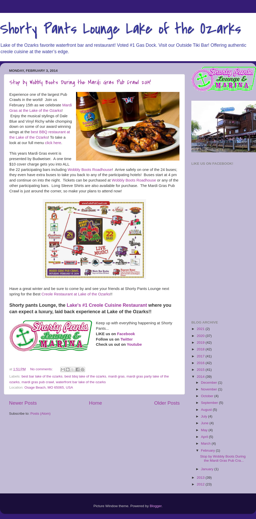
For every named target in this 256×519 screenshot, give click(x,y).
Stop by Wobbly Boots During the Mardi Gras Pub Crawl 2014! (80, 82)
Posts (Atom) (41, 413)
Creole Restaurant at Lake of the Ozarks (76, 294)
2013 (201, 477)
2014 (201, 377)
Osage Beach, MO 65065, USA (49, 387)
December (209, 382)
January (207, 469)
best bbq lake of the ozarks (85, 376)
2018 (201, 349)
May (204, 430)
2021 (201, 329)
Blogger (156, 506)
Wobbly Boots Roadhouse (89, 170)
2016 (201, 363)
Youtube (134, 344)
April (205, 437)
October (207, 396)
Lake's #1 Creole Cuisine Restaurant (107, 305)
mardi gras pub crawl (37, 382)
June (205, 423)
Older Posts (167, 403)
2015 (201, 370)
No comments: (42, 369)
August (207, 410)
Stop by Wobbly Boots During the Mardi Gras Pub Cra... (223, 458)
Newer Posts (23, 403)
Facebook (126, 334)
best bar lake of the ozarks (41, 376)
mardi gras (116, 376)
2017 (201, 356)
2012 (201, 484)
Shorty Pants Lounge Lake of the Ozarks (120, 29)
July (204, 416)
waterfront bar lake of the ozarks (81, 382)
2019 (201, 342)
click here (53, 143)
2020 (201, 336)
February (208, 450)
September (210, 403)
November (209, 389)
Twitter (127, 339)
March (206, 443)
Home (95, 403)
